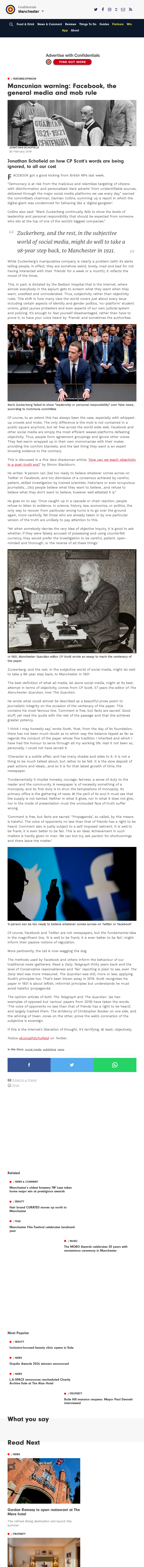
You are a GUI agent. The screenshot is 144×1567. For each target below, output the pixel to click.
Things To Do (87, 24)
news (61, 1049)
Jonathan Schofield (24, 147)
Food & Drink (25, 24)
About (75, 30)
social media (33, 1049)
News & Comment (49, 24)
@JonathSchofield (34, 1038)
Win (129, 24)
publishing (49, 1049)
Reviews (70, 24)
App (65, 30)
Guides (104, 24)
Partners (118, 24)
